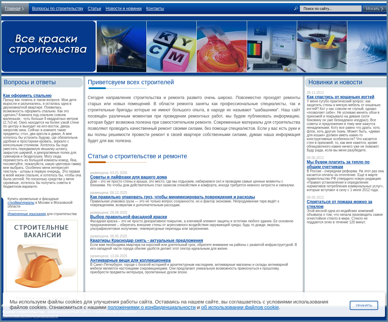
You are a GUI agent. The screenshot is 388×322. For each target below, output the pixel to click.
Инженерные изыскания (27, 214)
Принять (364, 305)
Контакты (155, 8)
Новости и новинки (124, 8)
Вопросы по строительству (57, 8)
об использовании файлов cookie (240, 307)
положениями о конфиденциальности (151, 307)
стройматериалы (21, 203)
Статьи (94, 8)
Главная (13, 8)
